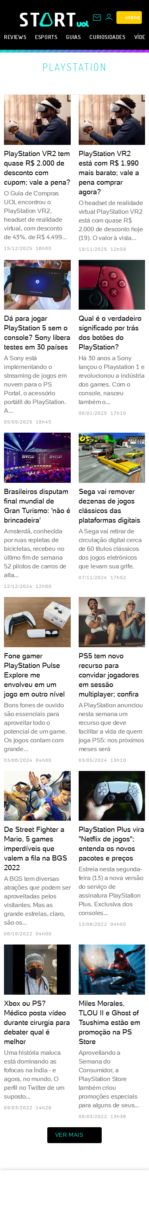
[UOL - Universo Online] (83, 24)
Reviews (15, 37)
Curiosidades (107, 37)
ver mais (74, 1135)
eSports (46, 37)
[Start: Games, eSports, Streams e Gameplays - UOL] (48, 19)
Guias (73, 37)
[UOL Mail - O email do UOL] (97, 17)
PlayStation (75, 66)
